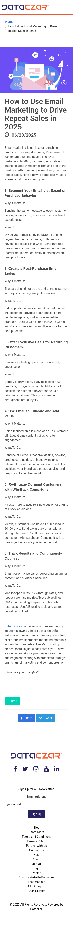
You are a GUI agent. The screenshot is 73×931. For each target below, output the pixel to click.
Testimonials (36, 882)
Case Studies (36, 891)
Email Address (36, 796)
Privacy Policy (36, 841)
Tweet (45, 718)
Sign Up (36, 864)
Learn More (36, 832)
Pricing (36, 873)
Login (36, 868)
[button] (68, 7)
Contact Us (36, 850)
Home (9, 22)
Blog (37, 827)
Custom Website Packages (36, 877)
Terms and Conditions (36, 836)
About (36, 859)
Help (36, 855)
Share (26, 718)
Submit (12, 701)
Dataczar (36, 909)
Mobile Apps (36, 886)
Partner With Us (36, 845)
